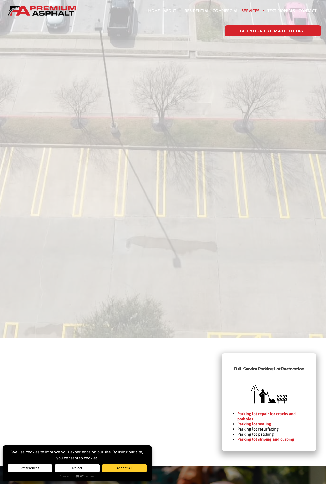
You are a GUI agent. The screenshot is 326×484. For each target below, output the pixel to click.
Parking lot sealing (254, 424)
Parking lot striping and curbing (265, 439)
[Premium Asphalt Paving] (42, 8)
